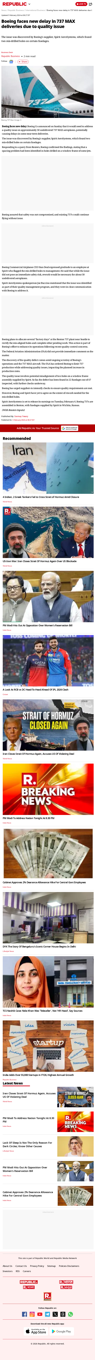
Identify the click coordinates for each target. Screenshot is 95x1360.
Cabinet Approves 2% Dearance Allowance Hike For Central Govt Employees (44, 882)
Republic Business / (16, 10)
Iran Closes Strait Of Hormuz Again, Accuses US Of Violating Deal (38, 754)
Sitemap (51, 1266)
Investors (8, 1271)
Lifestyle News (8, 951)
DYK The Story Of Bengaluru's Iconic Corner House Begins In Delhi (39, 946)
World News (7, 502)
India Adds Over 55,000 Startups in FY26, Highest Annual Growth (38, 1075)
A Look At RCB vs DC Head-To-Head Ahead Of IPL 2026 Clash (35, 689)
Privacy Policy (37, 1266)
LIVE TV (81, 4)
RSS (18, 1271)
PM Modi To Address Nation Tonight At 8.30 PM (28, 818)
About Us (7, 1266)
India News (7, 630)
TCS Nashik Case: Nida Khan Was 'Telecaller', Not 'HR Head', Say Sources (42, 1011)
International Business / (36, 10)
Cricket (5, 694)
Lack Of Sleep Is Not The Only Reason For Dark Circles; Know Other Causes (27, 1144)
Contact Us (21, 1266)
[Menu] (90, 4)
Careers (27, 1271)
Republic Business (11, 56)
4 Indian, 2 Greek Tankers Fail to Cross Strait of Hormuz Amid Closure (41, 497)
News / (4, 10)
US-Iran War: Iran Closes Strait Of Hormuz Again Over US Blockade (39, 561)
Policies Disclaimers (69, 1266)
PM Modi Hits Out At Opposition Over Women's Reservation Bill (37, 625)
